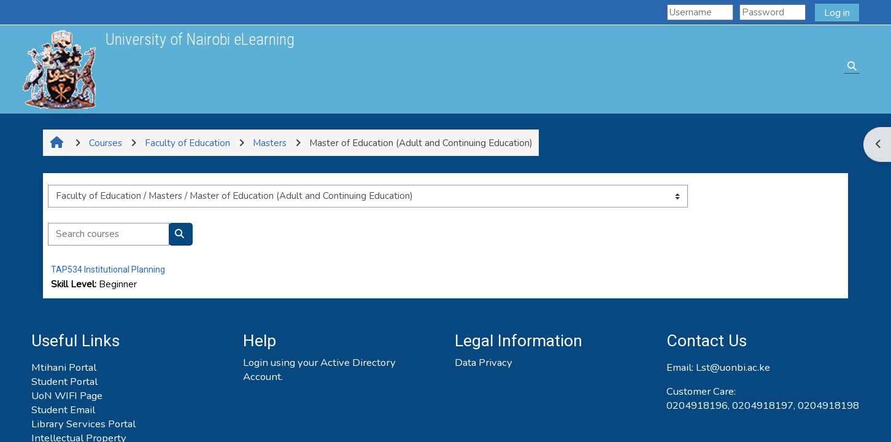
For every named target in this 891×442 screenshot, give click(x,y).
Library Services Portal (83, 424)
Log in (837, 13)
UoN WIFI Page (66, 396)
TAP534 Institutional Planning (108, 269)
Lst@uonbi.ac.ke (733, 367)
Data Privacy (483, 362)
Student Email (63, 410)
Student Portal (64, 381)
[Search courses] (108, 234)
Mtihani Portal (63, 367)
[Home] (59, 69)
